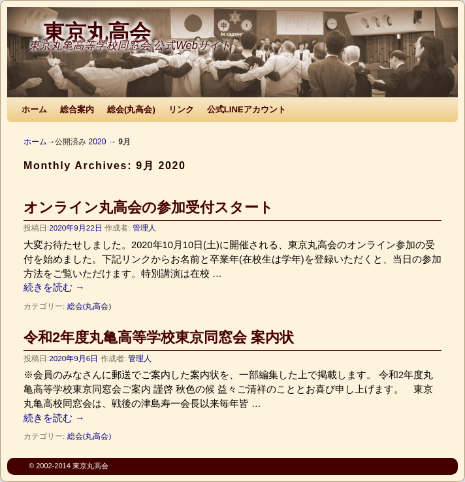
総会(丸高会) (131, 109)
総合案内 (77, 109)
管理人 (144, 227)
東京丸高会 (97, 32)
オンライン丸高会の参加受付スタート (149, 207)
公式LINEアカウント (246, 109)
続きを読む (54, 287)
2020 (97, 141)
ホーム (34, 109)
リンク (181, 109)
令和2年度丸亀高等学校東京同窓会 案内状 (159, 337)
